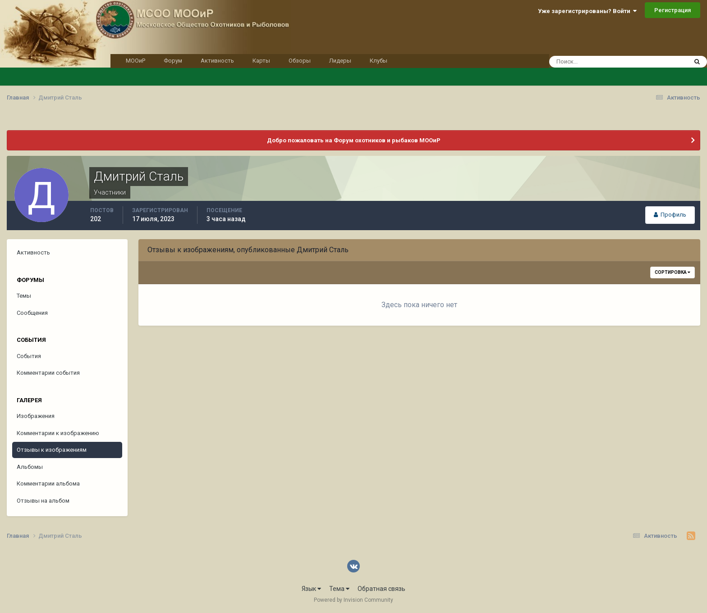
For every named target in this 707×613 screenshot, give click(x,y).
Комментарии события (48, 372)
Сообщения (32, 312)
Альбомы (30, 466)
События (29, 356)
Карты (261, 60)
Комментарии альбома (48, 483)
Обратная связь (381, 588)
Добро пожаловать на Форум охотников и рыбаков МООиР (354, 140)
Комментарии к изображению (58, 433)
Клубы (378, 60)
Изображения (36, 416)
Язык (311, 588)
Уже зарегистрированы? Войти (587, 11)
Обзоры (300, 60)
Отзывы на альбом (43, 500)
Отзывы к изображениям (52, 449)
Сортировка (672, 272)
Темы (24, 295)
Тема (339, 588)
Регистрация (672, 10)
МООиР (135, 60)
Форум (173, 60)
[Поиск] (601, 62)
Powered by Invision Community (353, 600)
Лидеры (340, 60)
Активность (217, 60)
